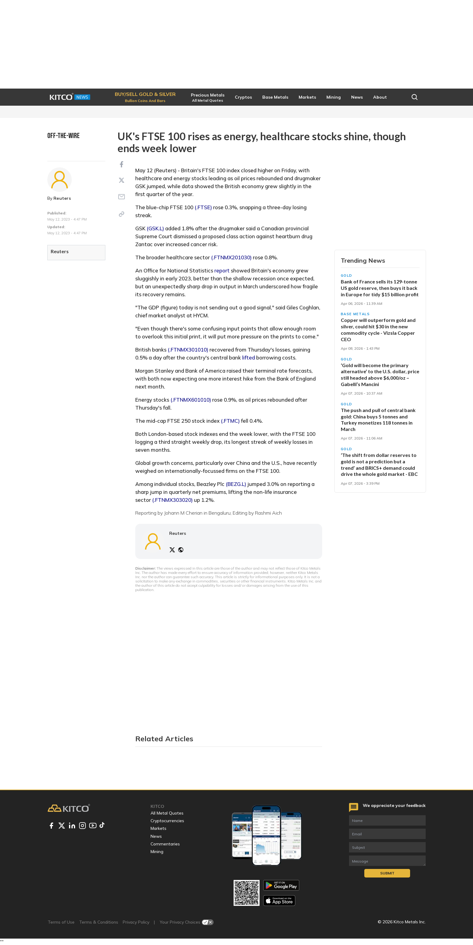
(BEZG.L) (236, 484)
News (156, 836)
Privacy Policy (136, 922)
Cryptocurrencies (167, 820)
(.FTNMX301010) (188, 349)
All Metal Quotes (167, 813)
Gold (347, 275)
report (222, 270)
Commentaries (165, 844)
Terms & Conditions (98, 922)
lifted (248, 357)
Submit (387, 873)
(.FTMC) (230, 421)
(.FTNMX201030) (231, 257)
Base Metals (355, 314)
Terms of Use (61, 922)
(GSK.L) (155, 228)
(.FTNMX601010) (190, 399)
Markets (158, 828)
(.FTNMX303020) (172, 500)
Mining (157, 851)
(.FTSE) (203, 207)
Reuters (62, 198)
